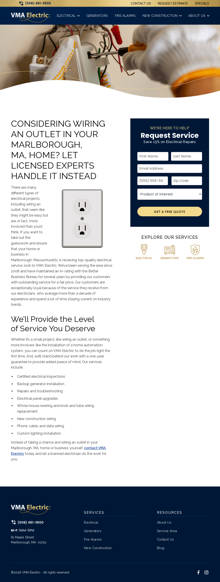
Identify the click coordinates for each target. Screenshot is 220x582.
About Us (164, 522)
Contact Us (141, 3)
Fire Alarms (93, 539)
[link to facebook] (198, 572)
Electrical (91, 522)
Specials (202, 3)
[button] (68, 16)
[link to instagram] (206, 572)
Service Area (167, 531)
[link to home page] (30, 16)
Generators (92, 531)
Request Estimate (173, 3)
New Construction (98, 548)
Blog (160, 548)
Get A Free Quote (169, 212)
